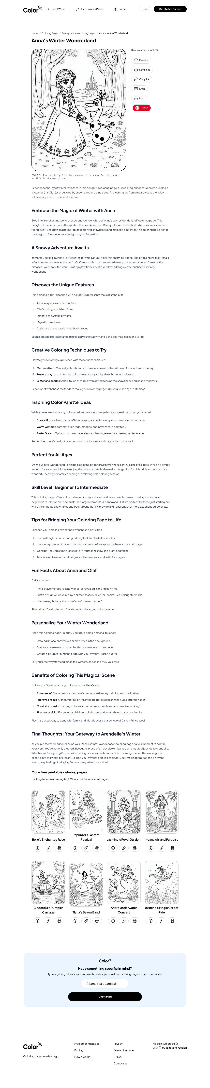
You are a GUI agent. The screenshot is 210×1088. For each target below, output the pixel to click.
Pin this (141, 108)
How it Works (55, 9)
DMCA (117, 1057)
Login (145, 9)
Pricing (120, 9)
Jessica (182, 1047)
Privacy (118, 1043)
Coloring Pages (50, 33)
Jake (169, 1047)
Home (34, 33)
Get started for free (170, 9)
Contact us (120, 1063)
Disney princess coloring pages (78, 33)
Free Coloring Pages (89, 9)
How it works (82, 1057)
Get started (105, 996)
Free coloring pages (86, 1043)
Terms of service (124, 1050)
